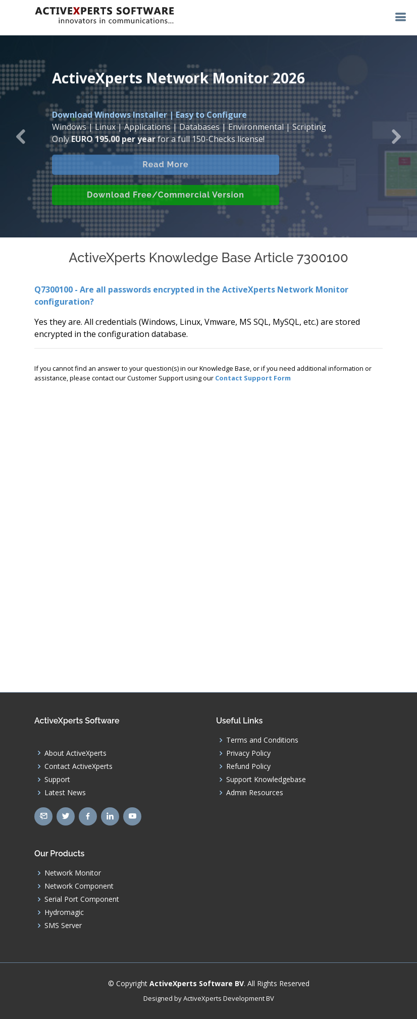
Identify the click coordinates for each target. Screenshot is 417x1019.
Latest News (65, 792)
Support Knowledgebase (266, 779)
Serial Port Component (81, 899)
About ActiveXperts (75, 753)
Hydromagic (64, 912)
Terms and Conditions (262, 740)
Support (57, 779)
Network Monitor (72, 873)
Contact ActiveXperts (78, 766)
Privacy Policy (248, 753)
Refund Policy (248, 766)
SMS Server (63, 925)
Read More (165, 170)
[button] (21, 136)
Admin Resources (254, 792)
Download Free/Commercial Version (165, 200)
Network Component (79, 886)
